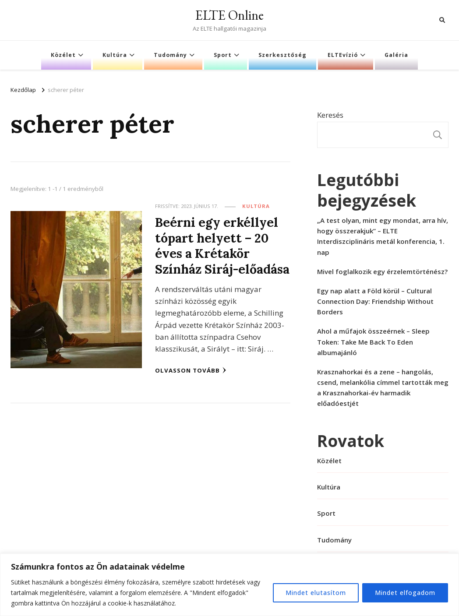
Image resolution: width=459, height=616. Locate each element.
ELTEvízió (343, 55)
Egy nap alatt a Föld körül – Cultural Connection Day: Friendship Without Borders (375, 301)
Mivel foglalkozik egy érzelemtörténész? (382, 271)
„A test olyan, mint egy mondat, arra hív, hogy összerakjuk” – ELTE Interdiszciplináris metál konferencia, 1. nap (382, 236)
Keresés (330, 115)
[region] (229, 584)
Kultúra (114, 55)
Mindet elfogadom (405, 592)
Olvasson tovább (190, 370)
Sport (223, 55)
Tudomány (170, 55)
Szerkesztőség (282, 55)
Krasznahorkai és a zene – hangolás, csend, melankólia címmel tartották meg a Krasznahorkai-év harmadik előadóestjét (382, 387)
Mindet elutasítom (316, 592)
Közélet (63, 55)
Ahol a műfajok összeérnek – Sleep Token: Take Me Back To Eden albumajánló (373, 341)
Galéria (396, 55)
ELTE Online (229, 15)
